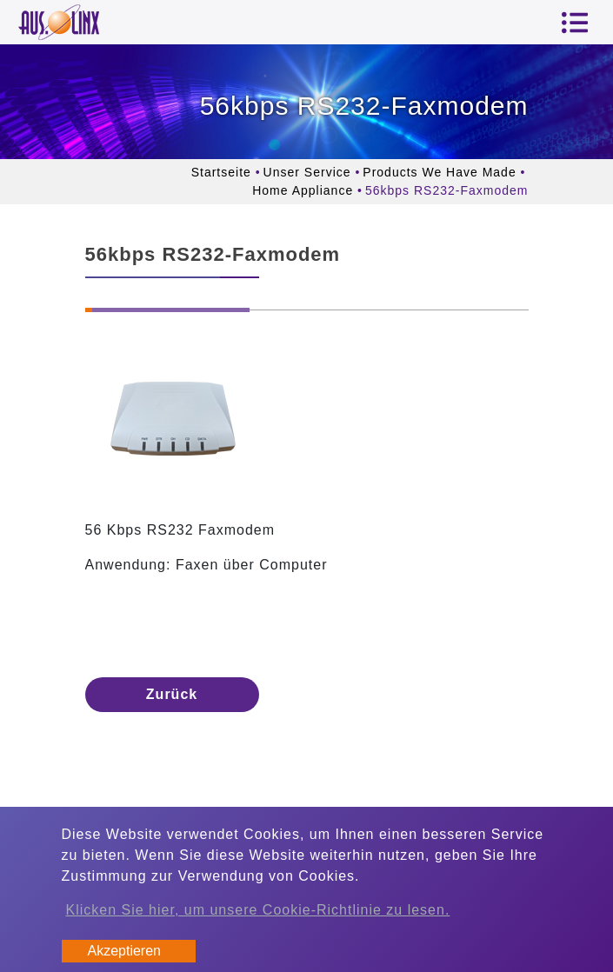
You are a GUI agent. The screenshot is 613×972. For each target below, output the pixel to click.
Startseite (221, 172)
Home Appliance (302, 190)
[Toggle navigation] (574, 22)
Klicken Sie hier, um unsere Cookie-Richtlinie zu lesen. (258, 909)
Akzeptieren (125, 950)
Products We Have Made (439, 172)
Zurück (171, 694)
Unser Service (307, 172)
